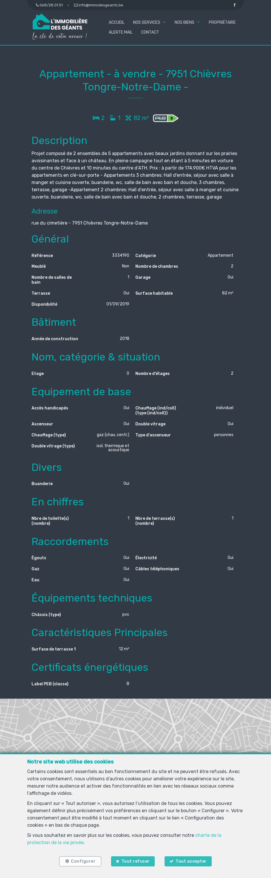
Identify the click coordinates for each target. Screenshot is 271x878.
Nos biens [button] (184, 22)
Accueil (116, 22)
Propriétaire (222, 22)
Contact (150, 32)
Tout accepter (191, 861)
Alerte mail (120, 32)
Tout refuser (135, 861)
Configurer (83, 861)
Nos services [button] (146, 22)
